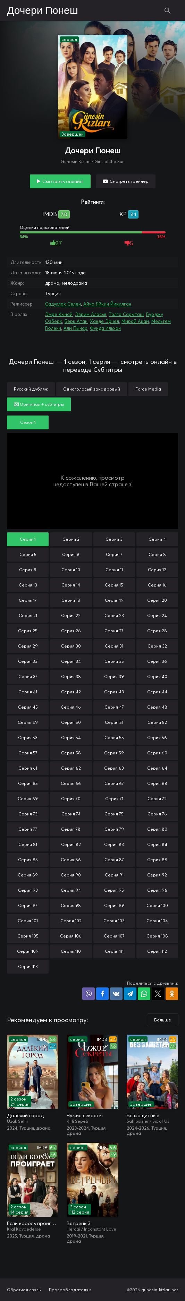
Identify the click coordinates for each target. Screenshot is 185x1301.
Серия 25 (27, 630)
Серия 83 (114, 844)
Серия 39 (114, 676)
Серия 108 (157, 936)
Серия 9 (27, 569)
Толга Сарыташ (126, 314)
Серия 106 (71, 936)
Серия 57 (27, 752)
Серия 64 (157, 768)
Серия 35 (114, 661)
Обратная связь (24, 1289)
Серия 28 (157, 630)
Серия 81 (27, 844)
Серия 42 (71, 691)
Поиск (167, 10)
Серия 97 (27, 905)
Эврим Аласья (90, 314)
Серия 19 (114, 600)
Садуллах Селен (63, 304)
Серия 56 (157, 737)
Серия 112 (157, 951)
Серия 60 (157, 752)
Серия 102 (71, 920)
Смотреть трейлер (129, 181)
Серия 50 (71, 722)
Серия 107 (114, 936)
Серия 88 (157, 859)
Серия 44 (157, 691)
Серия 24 (157, 615)
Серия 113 (28, 966)
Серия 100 (157, 905)
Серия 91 (114, 875)
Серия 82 (71, 844)
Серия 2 (70, 539)
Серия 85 (28, 859)
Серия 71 (114, 798)
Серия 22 (71, 615)
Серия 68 (157, 783)
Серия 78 (71, 829)
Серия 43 (114, 691)
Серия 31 (114, 646)
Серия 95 (114, 890)
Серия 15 (114, 585)
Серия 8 (157, 554)
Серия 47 (114, 707)
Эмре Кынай (59, 314)
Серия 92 (157, 875)
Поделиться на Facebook (102, 993)
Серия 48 (157, 707)
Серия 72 (157, 798)
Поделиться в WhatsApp (144, 993)
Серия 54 (71, 737)
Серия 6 (70, 554)
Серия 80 (157, 829)
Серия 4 (157, 539)
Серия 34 (71, 661)
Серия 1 (28, 539)
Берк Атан (76, 321)
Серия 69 (28, 798)
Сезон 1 (28, 422)
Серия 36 (157, 661)
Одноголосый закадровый (91, 389)
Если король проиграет (32, 1223)
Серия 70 (71, 798)
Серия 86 (71, 859)
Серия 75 (114, 813)
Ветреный (78, 1223)
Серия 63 (114, 768)
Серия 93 (28, 890)
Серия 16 (157, 585)
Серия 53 (27, 737)
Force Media (148, 389)
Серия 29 (28, 646)
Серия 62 (71, 768)
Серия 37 (27, 676)
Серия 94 (71, 890)
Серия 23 (114, 615)
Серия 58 (71, 752)
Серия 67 (114, 783)
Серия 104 (157, 920)
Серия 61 (27, 768)
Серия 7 (114, 554)
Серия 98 (71, 905)
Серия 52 (157, 722)
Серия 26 (71, 630)
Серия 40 (157, 676)
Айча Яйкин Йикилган (107, 304)
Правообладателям (70, 1289)
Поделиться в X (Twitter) (158, 993)
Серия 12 (157, 569)
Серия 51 (114, 722)
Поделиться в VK (116, 993)
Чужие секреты (85, 1115)
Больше (162, 1019)
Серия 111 (114, 951)
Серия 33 (27, 661)
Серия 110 (71, 951)
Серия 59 (114, 752)
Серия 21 (28, 615)
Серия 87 (114, 859)
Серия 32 (157, 646)
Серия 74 (71, 813)
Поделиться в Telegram (130, 993)
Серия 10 (70, 569)
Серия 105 (28, 936)
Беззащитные (143, 1115)
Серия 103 (114, 920)
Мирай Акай (135, 321)
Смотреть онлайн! (63, 181)
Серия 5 (27, 554)
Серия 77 (27, 829)
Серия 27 (114, 630)
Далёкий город (25, 1115)
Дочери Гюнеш (42, 11)
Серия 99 (114, 905)
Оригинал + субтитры (39, 404)
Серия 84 (157, 844)
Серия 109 (28, 951)
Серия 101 (28, 920)
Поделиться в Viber (88, 993)
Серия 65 (28, 783)
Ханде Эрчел (104, 321)
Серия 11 (114, 569)
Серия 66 (71, 783)
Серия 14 (70, 585)
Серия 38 (71, 676)
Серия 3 (114, 539)
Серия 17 (28, 600)
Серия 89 (28, 875)
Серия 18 (70, 600)
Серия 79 (114, 829)
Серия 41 (27, 691)
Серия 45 (28, 707)
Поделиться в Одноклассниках (172, 993)
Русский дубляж (31, 389)
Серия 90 (71, 875)
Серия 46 (71, 707)
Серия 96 (157, 890)
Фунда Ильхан (105, 328)
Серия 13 (28, 585)
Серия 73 (27, 813)
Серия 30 (71, 646)
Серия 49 (28, 722)
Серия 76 (157, 813)
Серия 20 (157, 600)
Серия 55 (114, 737)
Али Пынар (75, 328)
